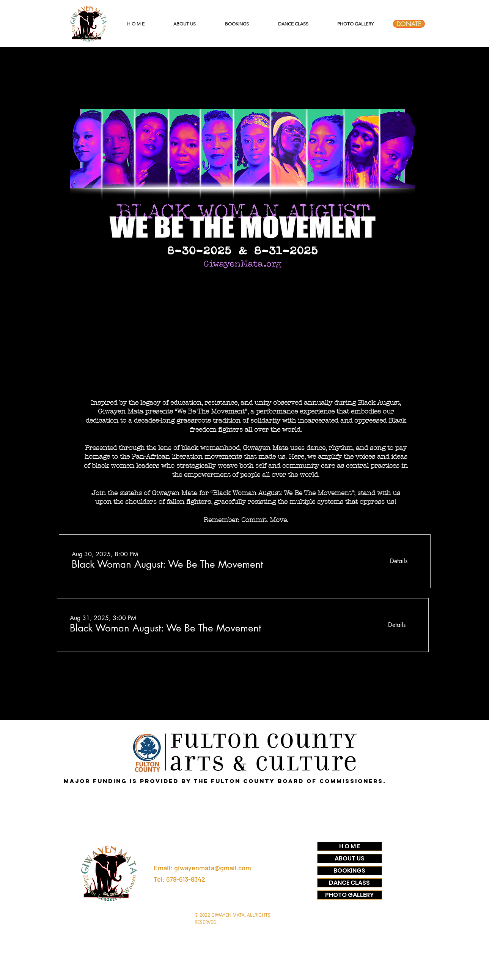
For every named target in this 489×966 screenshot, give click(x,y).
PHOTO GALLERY (349, 895)
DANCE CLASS (349, 883)
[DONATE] (409, 24)
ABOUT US (350, 858)
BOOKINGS (349, 871)
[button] (167, 564)
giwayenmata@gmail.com (212, 867)
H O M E (349, 846)
